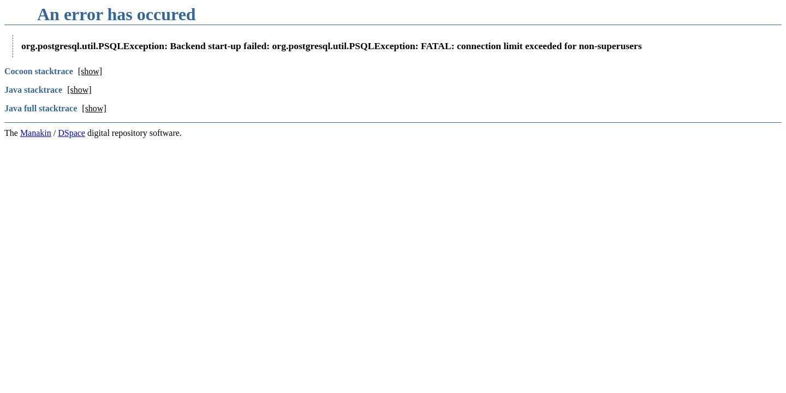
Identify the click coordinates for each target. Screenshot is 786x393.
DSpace (71, 133)
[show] (90, 71)
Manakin (35, 133)
